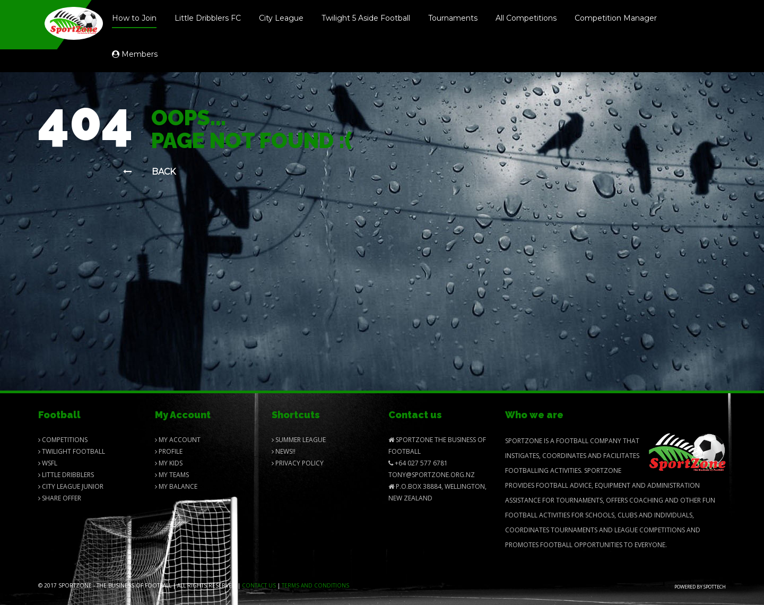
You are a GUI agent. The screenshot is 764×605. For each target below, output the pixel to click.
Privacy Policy (298, 463)
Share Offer (59, 498)
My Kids (169, 463)
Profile (169, 451)
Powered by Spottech (700, 586)
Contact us (259, 585)
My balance (176, 486)
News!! (284, 451)
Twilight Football (71, 451)
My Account (178, 439)
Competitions (63, 439)
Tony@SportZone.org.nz (431, 474)
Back (149, 172)
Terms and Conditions (315, 585)
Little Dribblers (66, 474)
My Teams (172, 474)
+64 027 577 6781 (418, 463)
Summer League (299, 439)
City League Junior (70, 486)
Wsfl (47, 463)
